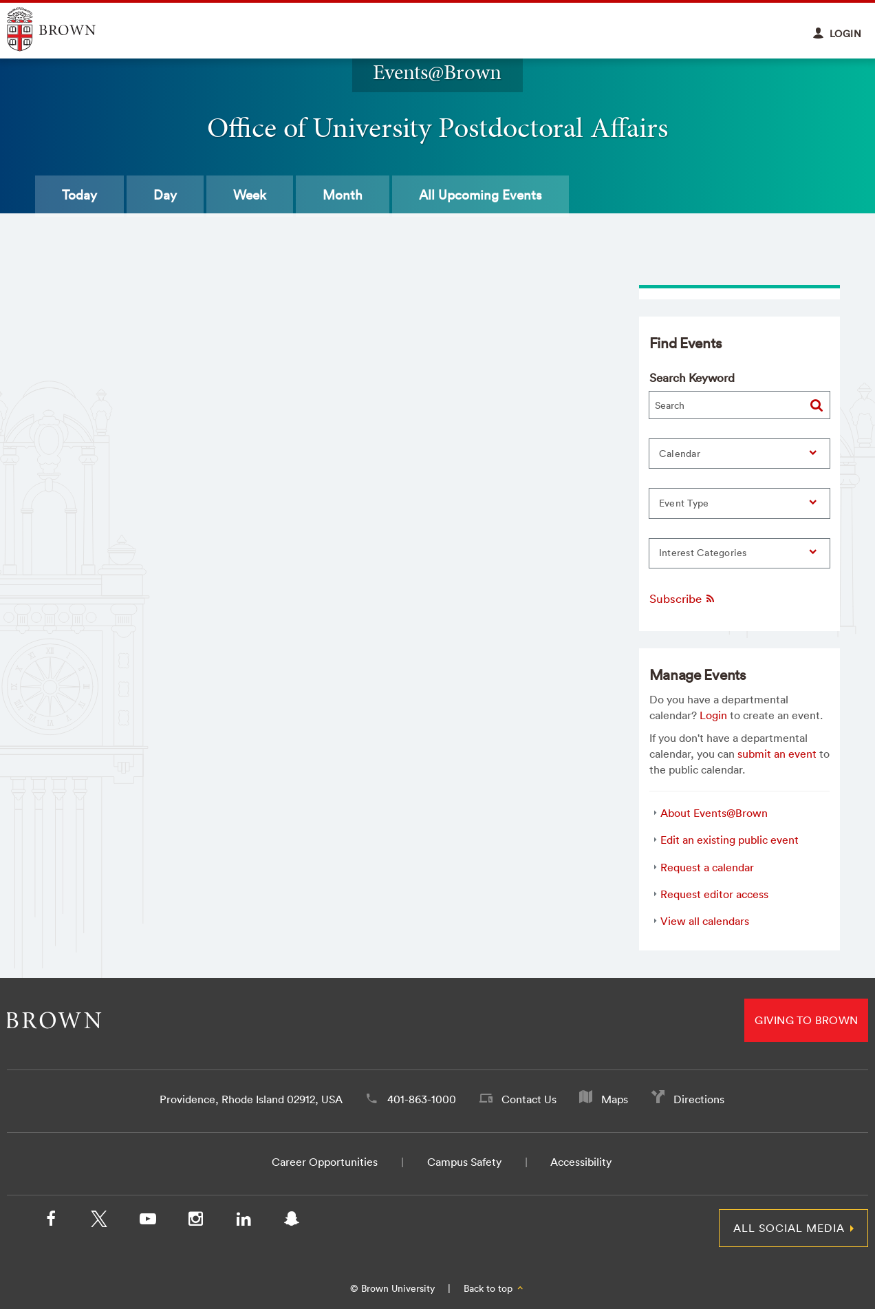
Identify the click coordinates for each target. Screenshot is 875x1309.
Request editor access (714, 894)
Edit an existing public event (729, 840)
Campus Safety (464, 1162)
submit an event (777, 753)
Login (713, 715)
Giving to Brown (806, 1020)
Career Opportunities (325, 1162)
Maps (614, 1099)
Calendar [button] (679, 453)
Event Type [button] (684, 503)
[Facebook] (51, 1221)
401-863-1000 (421, 1099)
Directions (698, 1099)
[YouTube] (147, 1221)
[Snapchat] (291, 1221)
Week (249, 195)
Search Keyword (692, 377)
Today (79, 195)
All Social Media (789, 1228)
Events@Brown (437, 72)
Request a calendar (707, 867)
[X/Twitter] (99, 1221)
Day (165, 195)
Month (343, 195)
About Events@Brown (714, 813)
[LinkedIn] (243, 1221)
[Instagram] (195, 1221)
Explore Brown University (67, 29)
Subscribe (682, 598)
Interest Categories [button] (703, 552)
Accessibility (581, 1162)
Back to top (494, 1288)
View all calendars (704, 921)
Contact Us (529, 1099)
